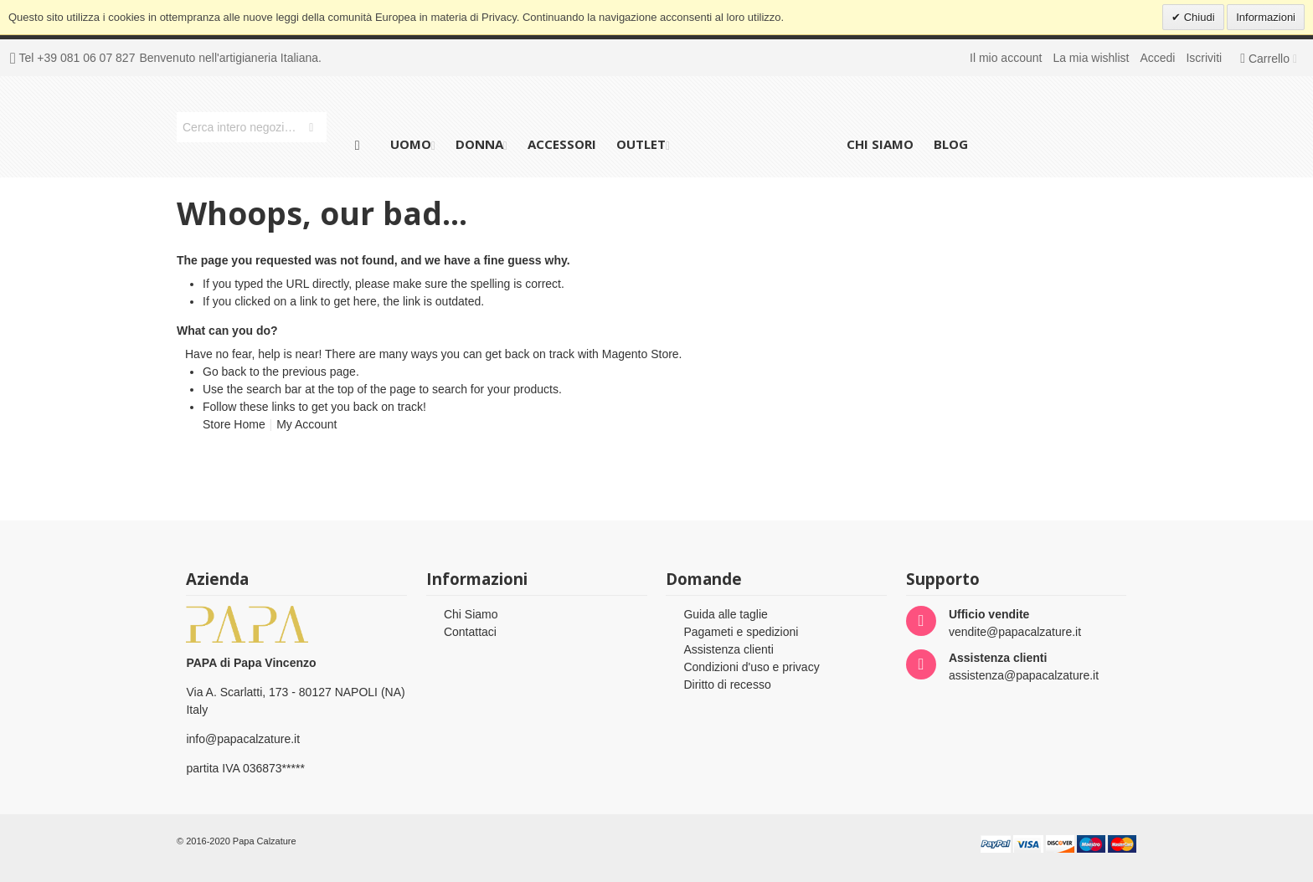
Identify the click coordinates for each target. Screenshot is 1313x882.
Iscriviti (1204, 57)
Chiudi (1197, 17)
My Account (306, 424)
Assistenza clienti (728, 649)
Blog (951, 144)
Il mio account (1006, 57)
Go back (224, 371)
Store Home (234, 424)
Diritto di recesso (726, 684)
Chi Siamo (471, 614)
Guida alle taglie (725, 614)
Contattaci (470, 631)
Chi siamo (880, 144)
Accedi (1157, 57)
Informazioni (1265, 17)
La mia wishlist (1091, 57)
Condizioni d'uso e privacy (751, 667)
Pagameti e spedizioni (740, 631)
